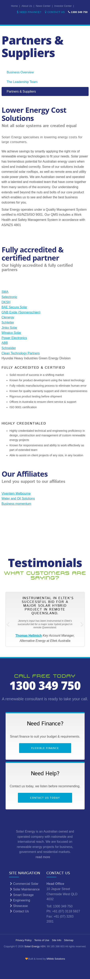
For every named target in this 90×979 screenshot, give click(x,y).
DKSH (6, 302)
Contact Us (54, 12)
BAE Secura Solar (14, 307)
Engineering (19, 900)
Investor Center (63, 5)
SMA (5, 291)
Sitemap (68, 940)
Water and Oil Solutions (18, 498)
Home (14, 5)
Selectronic (9, 297)
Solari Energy (32, 946)
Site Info (56, 940)
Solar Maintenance (24, 889)
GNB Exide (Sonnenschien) (21, 312)
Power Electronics (14, 338)
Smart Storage (21, 895)
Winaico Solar (11, 332)
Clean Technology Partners (21, 353)
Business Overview (20, 72)
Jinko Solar (9, 327)
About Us (27, 5)
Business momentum (16, 503)
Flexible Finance (45, 748)
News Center (43, 5)
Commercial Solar (23, 883)
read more (45, 857)
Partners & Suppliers (21, 91)
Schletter (8, 322)
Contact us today (45, 797)
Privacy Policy (24, 940)
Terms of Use (41, 940)
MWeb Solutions (56, 958)
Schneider (9, 348)
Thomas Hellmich (28, 635)
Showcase (18, 906)
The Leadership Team (22, 82)
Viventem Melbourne (16, 493)
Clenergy (8, 317)
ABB (5, 343)
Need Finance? (28, 12)
